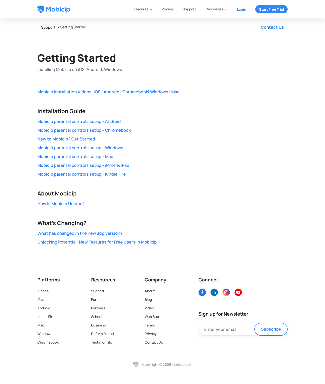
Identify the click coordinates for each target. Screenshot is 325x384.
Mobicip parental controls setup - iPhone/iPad (83, 165)
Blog (148, 299)
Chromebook (48, 342)
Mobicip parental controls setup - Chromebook (84, 130)
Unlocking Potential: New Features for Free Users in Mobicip (97, 242)
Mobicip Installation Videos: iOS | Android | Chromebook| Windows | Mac (108, 91)
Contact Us (272, 27)
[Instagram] (226, 292)
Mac (40, 325)
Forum (96, 299)
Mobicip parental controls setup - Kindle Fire (81, 174)
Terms (150, 325)
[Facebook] (202, 292)
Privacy (150, 333)
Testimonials (101, 342)
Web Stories (154, 316)
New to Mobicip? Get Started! (66, 139)
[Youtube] (238, 292)
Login (241, 9)
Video (149, 308)
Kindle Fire (45, 316)
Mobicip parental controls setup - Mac (75, 156)
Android (43, 308)
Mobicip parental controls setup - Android (79, 121)
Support (189, 9)
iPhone (43, 291)
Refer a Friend (102, 333)
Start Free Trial (271, 9)
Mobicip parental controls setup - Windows (80, 147)
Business (98, 325)
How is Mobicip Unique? (61, 203)
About (150, 291)
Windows (44, 333)
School (96, 316)
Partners (98, 308)
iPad (40, 299)
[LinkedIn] (214, 292)
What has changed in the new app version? (80, 233)
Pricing (167, 9)
